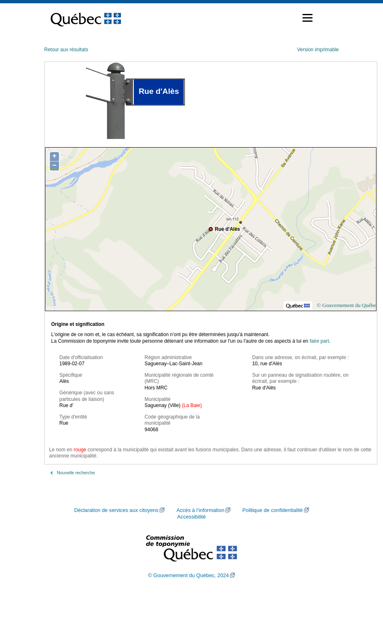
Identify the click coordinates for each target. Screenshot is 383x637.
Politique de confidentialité (272, 510)
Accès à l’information (200, 510)
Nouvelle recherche (76, 472)
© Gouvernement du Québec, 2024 (188, 575)
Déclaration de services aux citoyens (116, 510)
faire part (319, 341)
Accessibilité (191, 517)
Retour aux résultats (66, 49)
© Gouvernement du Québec (347, 305)
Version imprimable (318, 49)
